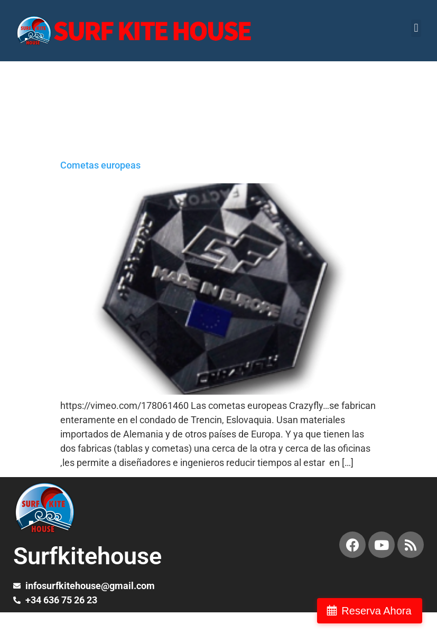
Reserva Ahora (381, 611)
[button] (416, 28)
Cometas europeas (100, 165)
